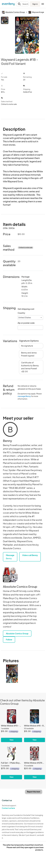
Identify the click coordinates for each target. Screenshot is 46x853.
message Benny (24, 396)
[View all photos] (27, 35)
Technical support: (11, 806)
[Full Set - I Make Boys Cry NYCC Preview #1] (11, 763)
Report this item (33, 792)
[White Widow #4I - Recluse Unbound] (34, 725)
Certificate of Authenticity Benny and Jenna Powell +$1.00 (30, 367)
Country (21, 313)
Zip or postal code (26, 323)
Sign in (35, 4)
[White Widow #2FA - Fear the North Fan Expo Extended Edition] (34, 763)
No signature (27, 345)
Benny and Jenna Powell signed (29, 354)
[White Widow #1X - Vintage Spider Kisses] (11, 725)
